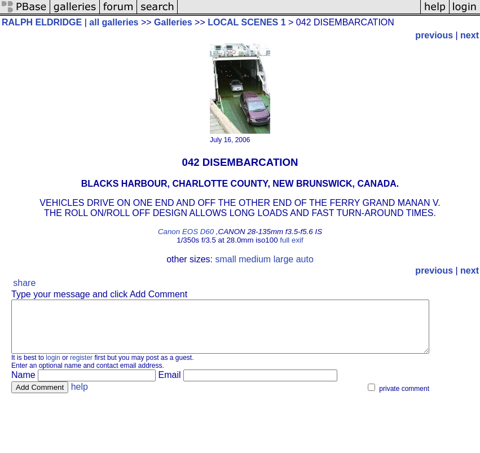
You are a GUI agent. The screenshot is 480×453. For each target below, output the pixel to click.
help (79, 397)
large (284, 259)
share (24, 283)
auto (305, 259)
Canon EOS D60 (186, 231)
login (53, 368)
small (225, 259)
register (81, 368)
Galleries (173, 22)
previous (434, 35)
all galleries (113, 22)
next (469, 35)
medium (255, 259)
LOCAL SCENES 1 (246, 22)
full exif (291, 240)
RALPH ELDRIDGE (42, 22)
